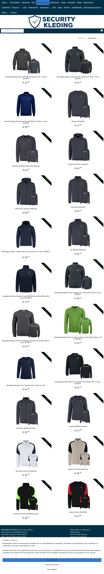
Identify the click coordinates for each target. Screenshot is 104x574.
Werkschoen (88, 2)
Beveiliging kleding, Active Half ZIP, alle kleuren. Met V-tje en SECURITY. (78, 77)
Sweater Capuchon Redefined (78, 164)
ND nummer (15, 2)
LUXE (25, 7)
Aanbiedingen (76, 7)
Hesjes (79, 2)
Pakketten (25, 2)
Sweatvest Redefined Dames (26, 428)
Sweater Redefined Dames (78, 426)
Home (5, 2)
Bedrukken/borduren (92, 7)
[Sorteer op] (93, 38)
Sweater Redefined (77, 121)
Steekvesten (33, 7)
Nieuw (5, 12)
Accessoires (45, 7)
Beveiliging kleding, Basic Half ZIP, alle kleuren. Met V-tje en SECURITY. (26, 77)
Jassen (63, 2)
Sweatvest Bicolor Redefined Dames (26, 514)
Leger (60, 7)
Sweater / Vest (43, 2)
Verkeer (67, 7)
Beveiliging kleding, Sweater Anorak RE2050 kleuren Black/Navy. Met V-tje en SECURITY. (26, 297)
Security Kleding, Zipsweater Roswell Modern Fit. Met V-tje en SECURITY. (25, 122)
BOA (54, 7)
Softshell (71, 2)
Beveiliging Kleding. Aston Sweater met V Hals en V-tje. (26, 385)
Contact (13, 12)
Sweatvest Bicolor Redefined (78, 469)
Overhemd (6, 7)
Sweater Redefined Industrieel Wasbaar (26, 166)
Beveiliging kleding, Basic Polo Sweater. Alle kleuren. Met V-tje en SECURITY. (78, 382)
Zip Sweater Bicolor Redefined (26, 471)
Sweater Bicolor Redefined (78, 512)
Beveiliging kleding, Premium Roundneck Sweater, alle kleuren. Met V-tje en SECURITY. (26, 341)
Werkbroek (54, 2)
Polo (33, 2)
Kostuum (16, 7)
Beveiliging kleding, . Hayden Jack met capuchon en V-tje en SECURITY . (26, 252)
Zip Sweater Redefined (78, 250)
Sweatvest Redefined (78, 207)
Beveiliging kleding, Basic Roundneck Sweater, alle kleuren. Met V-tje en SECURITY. (78, 338)
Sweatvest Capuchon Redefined (26, 209)
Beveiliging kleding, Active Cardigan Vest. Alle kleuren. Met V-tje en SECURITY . (78, 293)
